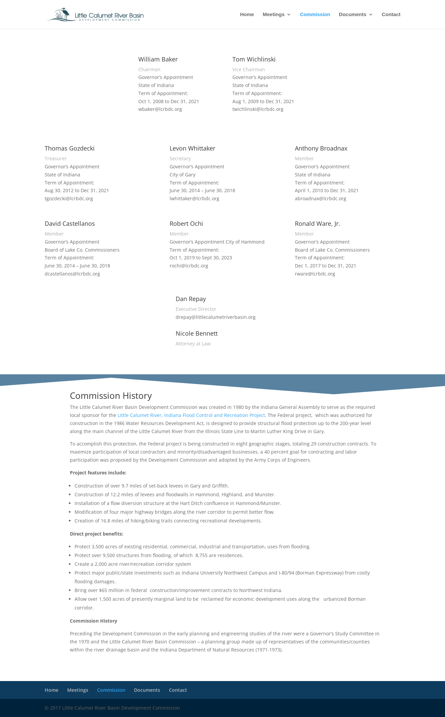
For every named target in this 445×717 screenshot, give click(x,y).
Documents (352, 14)
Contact (391, 14)
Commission (315, 14)
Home (247, 14)
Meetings (273, 14)
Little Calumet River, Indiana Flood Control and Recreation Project (191, 415)
